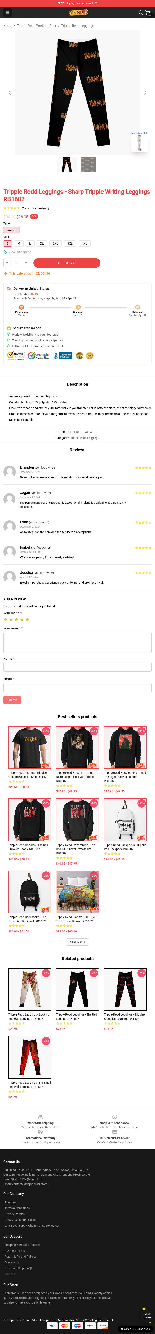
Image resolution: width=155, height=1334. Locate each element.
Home (7, 26)
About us (10, 1202)
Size (6, 236)
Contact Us (12, 1262)
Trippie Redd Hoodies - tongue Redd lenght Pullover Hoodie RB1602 (75, 777)
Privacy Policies (15, 1214)
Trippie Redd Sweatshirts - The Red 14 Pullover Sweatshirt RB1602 (75, 849)
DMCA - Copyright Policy (20, 1219)
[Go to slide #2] (88, 164)
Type (6, 223)
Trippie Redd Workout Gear (36, 26)
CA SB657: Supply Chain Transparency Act (32, 1225)
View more (77, 942)
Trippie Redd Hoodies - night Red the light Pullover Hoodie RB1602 (125, 777)
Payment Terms (15, 1250)
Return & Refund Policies (20, 1256)
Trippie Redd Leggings (77, 26)
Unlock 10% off (147, 1316)
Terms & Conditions (17, 1208)
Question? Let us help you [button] (135, 1329)
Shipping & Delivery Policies (22, 1245)
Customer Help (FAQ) (18, 1268)
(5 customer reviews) (35, 208)
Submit (12, 700)
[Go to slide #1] (67, 164)
